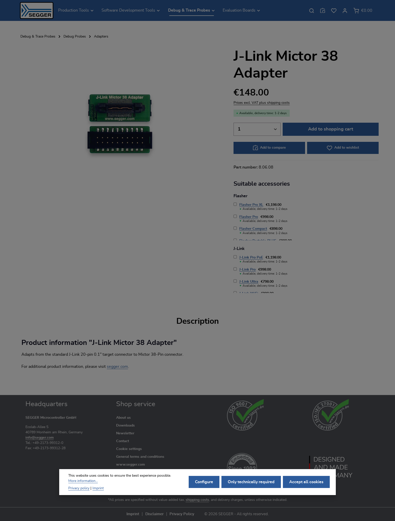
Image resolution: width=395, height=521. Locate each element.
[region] (119, 123)
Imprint (132, 514)
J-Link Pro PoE (251, 257)
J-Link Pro (247, 269)
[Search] (312, 11)
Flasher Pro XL (251, 205)
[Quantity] (257, 129)
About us (123, 417)
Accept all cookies (306, 485)
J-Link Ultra (248, 281)
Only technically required (251, 485)
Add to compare (273, 147)
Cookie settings (129, 449)
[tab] (197, 321)
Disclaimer (154, 514)
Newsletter (125, 433)
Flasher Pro (248, 217)
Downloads (125, 425)
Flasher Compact (253, 229)
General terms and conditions (140, 457)
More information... (83, 484)
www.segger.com (130, 464)
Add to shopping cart (330, 129)
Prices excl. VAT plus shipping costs (262, 103)
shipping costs (197, 500)
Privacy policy (78, 491)
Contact (122, 441)
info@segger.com (39, 437)
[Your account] (345, 11)
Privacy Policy (182, 514)
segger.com (117, 367)
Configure (204, 485)
